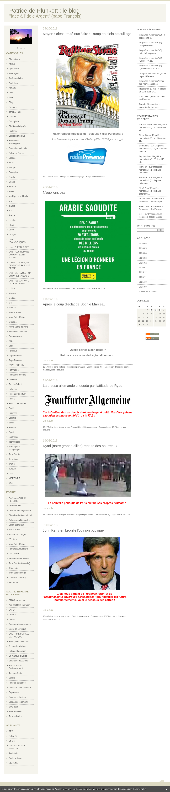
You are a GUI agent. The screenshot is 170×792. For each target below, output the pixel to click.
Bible (11, 97)
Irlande (12, 206)
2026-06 (143, 243)
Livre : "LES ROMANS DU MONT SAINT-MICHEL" (19, 255)
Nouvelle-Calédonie (18, 331)
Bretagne (13, 107)
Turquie (12, 469)
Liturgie (12, 234)
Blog (11, 102)
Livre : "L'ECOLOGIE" (19, 247)
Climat (12, 619)
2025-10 (143, 282)
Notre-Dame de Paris (18, 327)
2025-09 (143, 287)
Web (11, 483)
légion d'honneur (116, 367)
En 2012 (13, 162)
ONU (11, 341)
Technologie (14, 442)
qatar (45, 619)
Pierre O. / (143, 167)
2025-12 (143, 272)
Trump (12, 464)
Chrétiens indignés (17, 126)
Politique (13, 379)
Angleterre (13, 83)
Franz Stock (14, 529)
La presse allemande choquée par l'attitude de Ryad (82, 386)
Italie (11, 210)
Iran (10, 201)
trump (88, 177)
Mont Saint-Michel (17, 317)
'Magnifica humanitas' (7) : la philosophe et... (153, 127)
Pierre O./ (143, 135)
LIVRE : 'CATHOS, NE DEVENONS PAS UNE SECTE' (19, 265)
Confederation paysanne (20, 624)
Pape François (15, 355)
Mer (10, 303)
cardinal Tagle (15, 112)
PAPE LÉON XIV (16, 365)
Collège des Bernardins (19, 520)
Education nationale (18, 148)
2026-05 (143, 248)
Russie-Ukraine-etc (17, 403)
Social (11, 423)
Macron (12, 293)
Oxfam (12, 678)
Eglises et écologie (17, 651)
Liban (11, 225)
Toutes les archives (148, 291)
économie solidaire (17, 646)
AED (11, 731)
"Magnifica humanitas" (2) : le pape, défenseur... (150, 170)
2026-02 (143, 263)
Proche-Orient (15, 384)
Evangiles (13, 172)
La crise (12, 220)
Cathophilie (14, 121)
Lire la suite (48, 360)
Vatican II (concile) (17, 577)
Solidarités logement (18, 702)
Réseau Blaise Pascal (19, 558)
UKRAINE (13, 763)
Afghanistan (14, 59)
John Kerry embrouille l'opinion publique (73, 530)
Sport (11, 432)
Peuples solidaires (17, 683)
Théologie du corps (17, 573)
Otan (11, 346)
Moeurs (12, 307)
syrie (115, 616)
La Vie (12, 741)
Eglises (12, 158)
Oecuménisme (15, 336)
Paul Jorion (14, 753)
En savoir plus (139, 789)
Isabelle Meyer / (146, 124)
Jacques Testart (16, 673)
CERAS (12, 614)
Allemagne (14, 73)
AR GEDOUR (15, 505)
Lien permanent (71, 177)
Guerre (12, 182)
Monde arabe (15, 312)
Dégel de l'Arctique (17, 629)
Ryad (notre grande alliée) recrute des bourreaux (80, 446)
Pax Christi (14, 553)
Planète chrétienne (17, 375)
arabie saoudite (98, 177)
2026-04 (143, 253)
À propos (21, 48)
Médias (12, 298)
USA (11, 473)
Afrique (12, 64)
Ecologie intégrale (17, 136)
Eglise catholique (16, 525)
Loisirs (12, 288)
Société (12, 427)
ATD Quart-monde (17, 600)
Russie (12, 399)
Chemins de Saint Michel (20, 515)
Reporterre (14, 692)
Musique (13, 322)
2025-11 (143, 277)
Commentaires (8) (102, 514)
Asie (11, 92)
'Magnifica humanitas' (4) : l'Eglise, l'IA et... (151, 159)
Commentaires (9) (94, 367)
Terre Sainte (14, 454)
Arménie (13, 88)
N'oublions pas (54, 192)
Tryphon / (143, 156)
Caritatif (12, 116)
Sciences (13, 413)
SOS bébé (13, 707)
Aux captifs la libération (19, 605)
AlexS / (142, 188)
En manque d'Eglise (18, 656)
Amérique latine (16, 78)
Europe (12, 167)
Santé (11, 408)
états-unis (122, 616)
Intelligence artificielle (18, 196)
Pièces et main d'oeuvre (20, 687)
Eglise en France (16, 153)
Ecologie (13, 131)
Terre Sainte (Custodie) (19, 563)
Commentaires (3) (106, 427)
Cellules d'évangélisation (20, 510)
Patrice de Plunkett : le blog (44, 10)
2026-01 (143, 267)
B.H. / (141, 214)
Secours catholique (17, 697)
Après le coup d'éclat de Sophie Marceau (74, 304)
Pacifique (13, 351)
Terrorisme (14, 459)
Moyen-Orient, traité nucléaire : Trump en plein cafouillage (87, 34)
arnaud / (143, 198)
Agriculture (14, 68)
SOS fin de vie (15, 711)
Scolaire (12, 418)
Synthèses (13, 437)
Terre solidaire (15, 716)
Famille (12, 177)
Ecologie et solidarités (19, 641)
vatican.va (13, 582)
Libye (11, 230)
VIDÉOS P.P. (14, 478)
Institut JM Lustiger (17, 534)
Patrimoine (14, 370)
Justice (12, 215)
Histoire (12, 186)
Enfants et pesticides (18, 661)
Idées (11, 191)
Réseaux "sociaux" (17, 394)
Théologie (13, 568)
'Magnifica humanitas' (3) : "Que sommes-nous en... (153, 149)
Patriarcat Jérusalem (18, 549)
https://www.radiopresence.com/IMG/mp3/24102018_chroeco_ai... (88, 139)
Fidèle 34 (13, 736)
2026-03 (143, 258)
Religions (13, 389)
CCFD (11, 610)
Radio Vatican (15, 758)
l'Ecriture (13, 539)
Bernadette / (144, 146)
